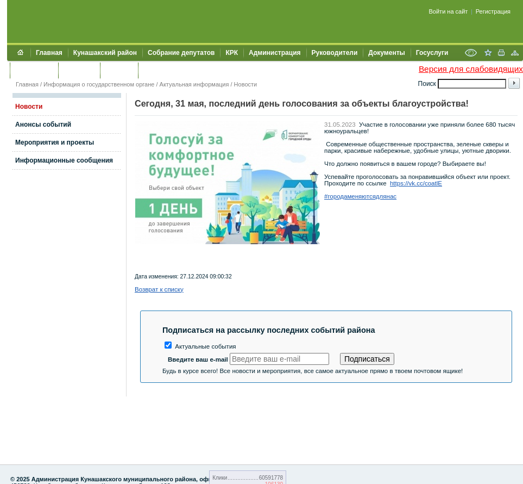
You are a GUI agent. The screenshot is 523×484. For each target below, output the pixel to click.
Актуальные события (200, 346)
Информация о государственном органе (98, 84)
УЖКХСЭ (119, 70)
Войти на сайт (448, 11)
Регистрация (493, 11)
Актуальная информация (194, 84)
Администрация (274, 53)
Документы (386, 53)
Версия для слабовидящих (471, 68)
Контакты (79, 70)
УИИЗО (154, 70)
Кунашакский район (105, 53)
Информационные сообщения (64, 160)
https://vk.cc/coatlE (416, 183)
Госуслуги (432, 53)
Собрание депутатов (181, 53)
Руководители (335, 53)
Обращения (34, 70)
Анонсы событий (43, 124)
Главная (49, 53)
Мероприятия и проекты (54, 142)
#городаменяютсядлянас (360, 196)
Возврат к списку (159, 289)
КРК (231, 53)
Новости (245, 84)
